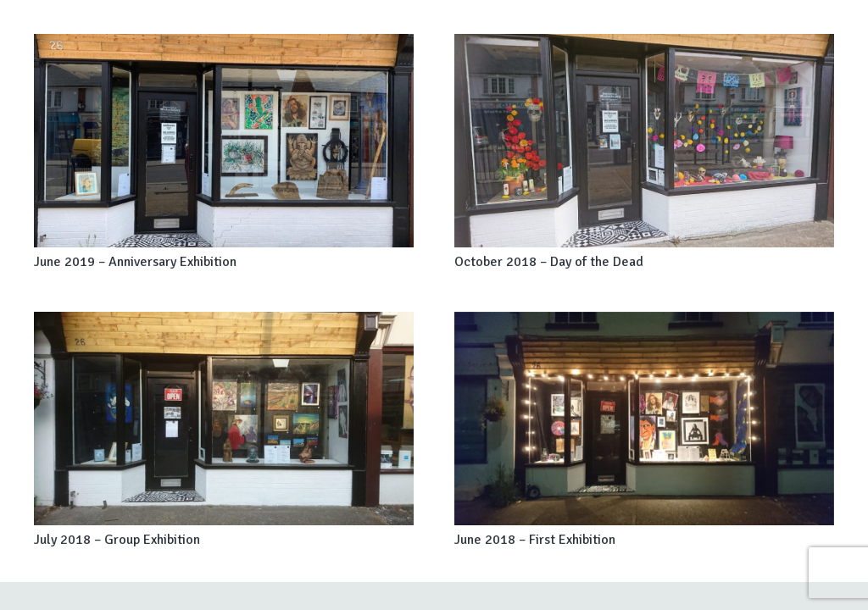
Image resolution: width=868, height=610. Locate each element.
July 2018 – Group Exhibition (117, 539)
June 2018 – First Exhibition (534, 539)
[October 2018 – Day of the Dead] (644, 140)
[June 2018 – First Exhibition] (644, 418)
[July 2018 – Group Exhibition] (224, 418)
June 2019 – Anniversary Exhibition (135, 261)
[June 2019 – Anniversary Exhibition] (224, 140)
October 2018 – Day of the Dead (548, 261)
